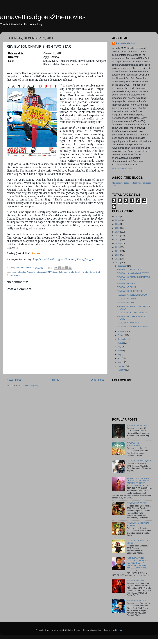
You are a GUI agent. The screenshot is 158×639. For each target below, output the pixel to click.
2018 (117, 236)
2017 (117, 239)
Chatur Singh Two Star (78, 272)
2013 (117, 255)
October (121, 335)
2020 (117, 228)
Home (55, 379)
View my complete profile (123, 168)
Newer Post (13, 379)
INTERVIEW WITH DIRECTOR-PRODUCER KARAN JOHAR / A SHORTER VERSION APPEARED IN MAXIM (138, 563)
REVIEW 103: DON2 (126, 302)
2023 (117, 224)
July (120, 347)
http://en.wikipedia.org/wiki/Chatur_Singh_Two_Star (64, 259)
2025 (117, 216)
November (122, 331)
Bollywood (62, 272)
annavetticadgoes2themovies (43, 17)
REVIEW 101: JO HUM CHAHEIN (132, 313)
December (122, 266)
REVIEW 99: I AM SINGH (128, 323)
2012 (117, 259)
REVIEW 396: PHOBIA (137, 425)
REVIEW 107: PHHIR (126, 287)
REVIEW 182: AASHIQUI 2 (139, 461)
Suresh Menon (13, 275)
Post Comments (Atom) (29, 385)
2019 (117, 232)
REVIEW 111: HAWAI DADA (129, 269)
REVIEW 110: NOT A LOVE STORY (133, 273)
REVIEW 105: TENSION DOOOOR (132, 295)
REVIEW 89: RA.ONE (136, 600)
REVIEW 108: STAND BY (128, 283)
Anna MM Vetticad (49, 272)
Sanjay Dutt (94, 272)
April (120, 358)
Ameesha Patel (33, 272)
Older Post (97, 379)
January (121, 370)
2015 (117, 247)
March (121, 362)
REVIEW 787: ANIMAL (137, 503)
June (120, 350)
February (122, 366)
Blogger (118, 630)
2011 (117, 263)
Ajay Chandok (19, 272)
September (123, 339)
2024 (117, 220)
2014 (117, 251)
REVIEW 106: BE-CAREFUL (129, 291)
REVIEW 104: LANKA (126, 299)
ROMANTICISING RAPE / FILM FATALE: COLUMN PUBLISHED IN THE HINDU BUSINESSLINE (138, 482)
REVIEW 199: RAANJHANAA (133, 444)
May (120, 354)
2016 (117, 243)
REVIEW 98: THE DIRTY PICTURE (132, 326)
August (121, 343)
